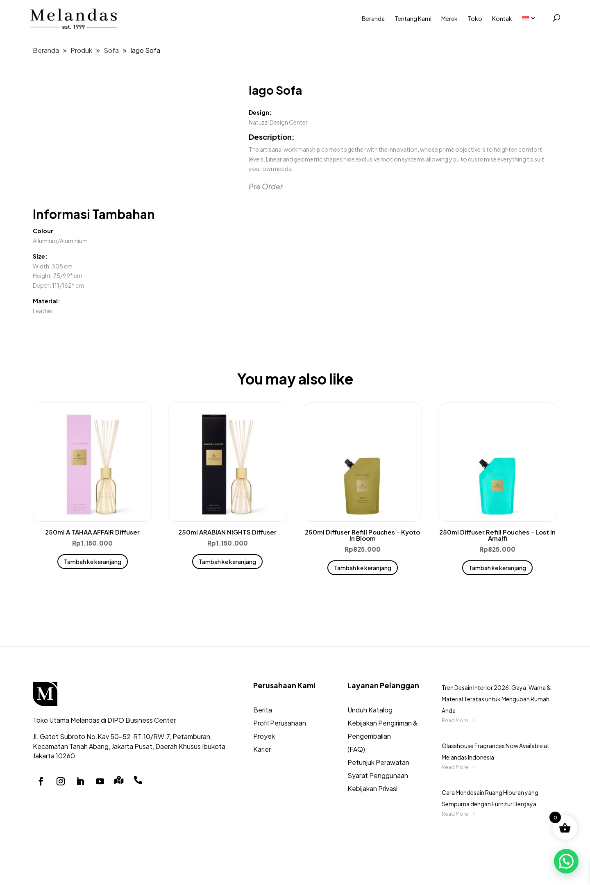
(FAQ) (356, 749)
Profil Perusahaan (279, 723)
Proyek (264, 736)
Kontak (502, 18)
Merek (449, 18)
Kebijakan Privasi (372, 788)
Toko (474, 18)
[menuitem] (533, 18)
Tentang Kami (413, 18)
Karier (262, 749)
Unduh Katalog (370, 709)
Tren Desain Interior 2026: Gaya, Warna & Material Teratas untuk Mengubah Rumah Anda (496, 699)
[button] (566, 861)
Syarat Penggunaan (377, 775)
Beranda (373, 18)
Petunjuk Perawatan (378, 762)
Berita (262, 709)
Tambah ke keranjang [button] (92, 561)
